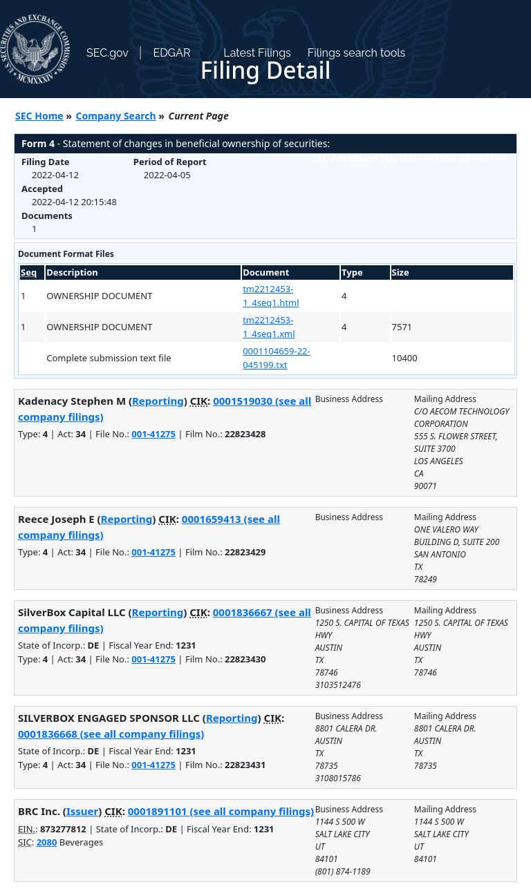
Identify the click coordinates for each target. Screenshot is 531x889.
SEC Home (39, 115)
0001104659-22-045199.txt (276, 358)
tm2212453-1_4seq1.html (271, 296)
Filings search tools (357, 52)
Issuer (82, 811)
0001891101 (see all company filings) (221, 811)
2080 (47, 842)
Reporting (158, 401)
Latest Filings (256, 52)
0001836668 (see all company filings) (111, 733)
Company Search (116, 115)
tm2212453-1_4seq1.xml (269, 327)
